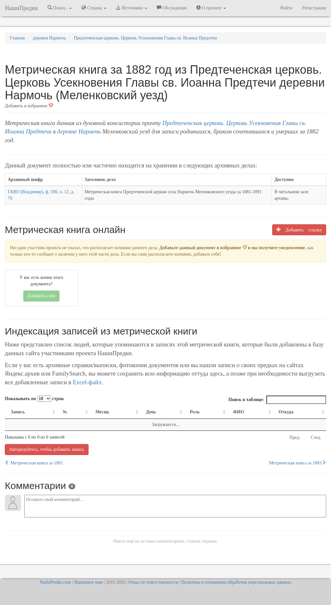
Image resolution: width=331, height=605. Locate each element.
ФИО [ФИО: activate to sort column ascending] (238, 411)
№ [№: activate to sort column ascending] (65, 411)
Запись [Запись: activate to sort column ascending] (18, 411)
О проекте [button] (211, 7)
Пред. (294, 437)
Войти (286, 7)
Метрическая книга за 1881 (34, 462)
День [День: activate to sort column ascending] (151, 411)
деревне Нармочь (79, 131)
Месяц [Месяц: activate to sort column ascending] (102, 411)
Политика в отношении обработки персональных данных (236, 582)
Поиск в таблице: (277, 400)
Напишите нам (88, 582)
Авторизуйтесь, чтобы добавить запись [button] (46, 449)
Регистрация (314, 7)
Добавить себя (41, 295)
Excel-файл (87, 382)
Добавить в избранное (29, 105)
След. (316, 437)
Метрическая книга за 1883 (297, 462)
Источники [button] (131, 7)
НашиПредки (21, 8)
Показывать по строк (34, 399)
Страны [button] (93, 7)
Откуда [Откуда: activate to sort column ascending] (286, 411)
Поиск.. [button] (60, 7)
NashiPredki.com (55, 582)
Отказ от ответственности (153, 582)
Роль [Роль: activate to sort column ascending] (194, 411)
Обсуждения (172, 7)
